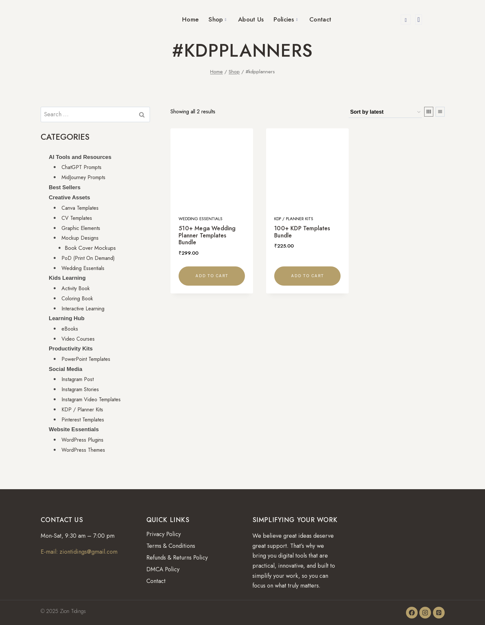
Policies (286, 19)
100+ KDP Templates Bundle (302, 232)
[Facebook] (412, 612)
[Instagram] (425, 612)
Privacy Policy (163, 534)
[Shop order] (385, 112)
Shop (217, 19)
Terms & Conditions (170, 546)
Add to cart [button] (211, 275)
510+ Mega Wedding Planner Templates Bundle (207, 235)
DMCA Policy (163, 569)
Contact (320, 19)
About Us (251, 19)
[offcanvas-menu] (418, 19)
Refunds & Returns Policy (177, 557)
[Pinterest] (439, 612)
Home (190, 19)
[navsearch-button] (406, 19)
